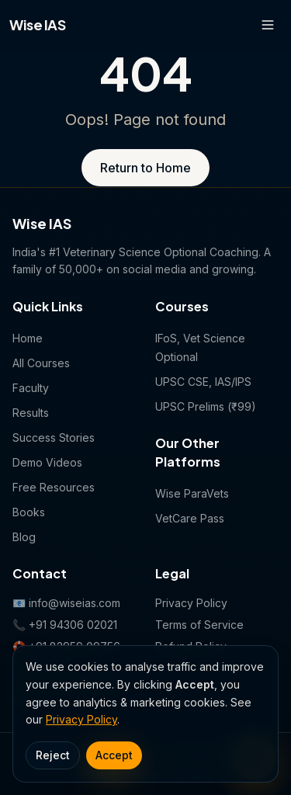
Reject (53, 755)
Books (28, 512)
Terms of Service (199, 624)
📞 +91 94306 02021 (64, 624)
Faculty (30, 387)
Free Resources (53, 487)
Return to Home (145, 167)
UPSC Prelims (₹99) (205, 406)
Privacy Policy (81, 719)
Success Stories (53, 437)
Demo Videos (47, 462)
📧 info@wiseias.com (66, 602)
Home (27, 338)
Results (30, 412)
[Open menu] (268, 25)
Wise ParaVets (192, 493)
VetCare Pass (189, 518)
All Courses (41, 363)
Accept (114, 755)
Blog (24, 536)
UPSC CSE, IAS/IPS (203, 381)
